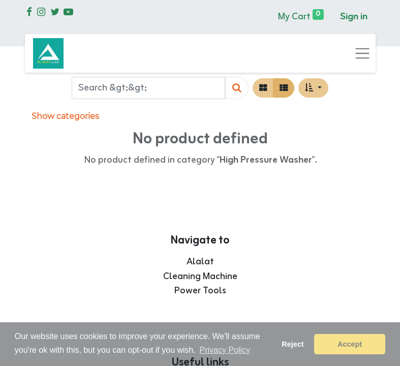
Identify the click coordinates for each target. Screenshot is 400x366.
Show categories (65, 116)
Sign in (353, 17)
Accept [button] (349, 344)
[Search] (237, 88)
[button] (313, 88)
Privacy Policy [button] (225, 350)
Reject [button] (292, 344)
